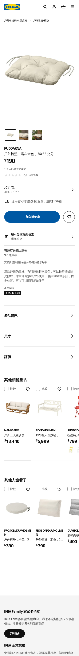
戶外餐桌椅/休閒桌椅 (15, 20)
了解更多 (14, 633)
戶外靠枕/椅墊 (41, 20)
